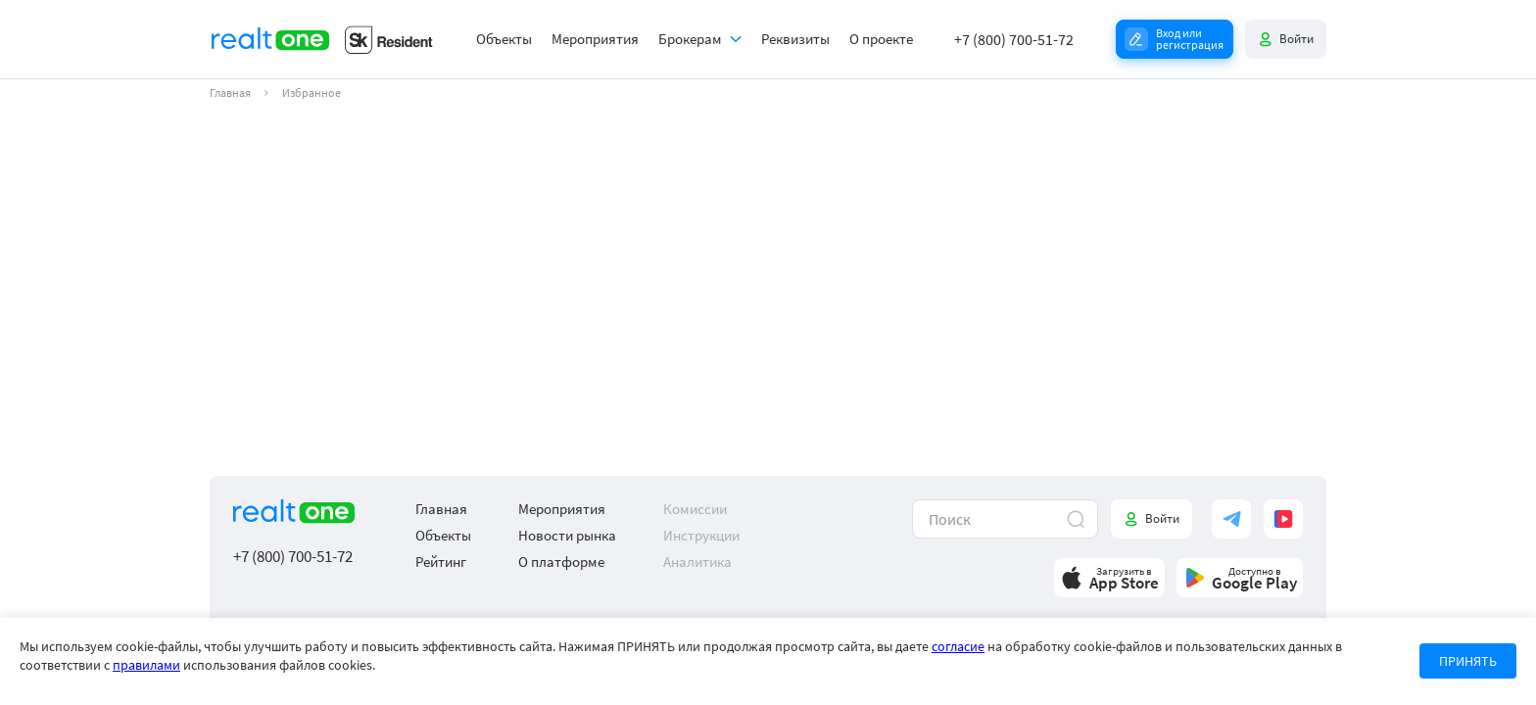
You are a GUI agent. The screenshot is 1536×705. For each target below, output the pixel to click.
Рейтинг (440, 561)
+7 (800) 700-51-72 (1014, 39)
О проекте (881, 38)
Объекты (504, 38)
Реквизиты (795, 38)
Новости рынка (567, 535)
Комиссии (695, 508)
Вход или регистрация (1190, 38)
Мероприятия (595, 38)
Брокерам (690, 38)
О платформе (561, 561)
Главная (230, 93)
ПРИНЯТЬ (1468, 661)
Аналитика (697, 561)
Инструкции (701, 535)
